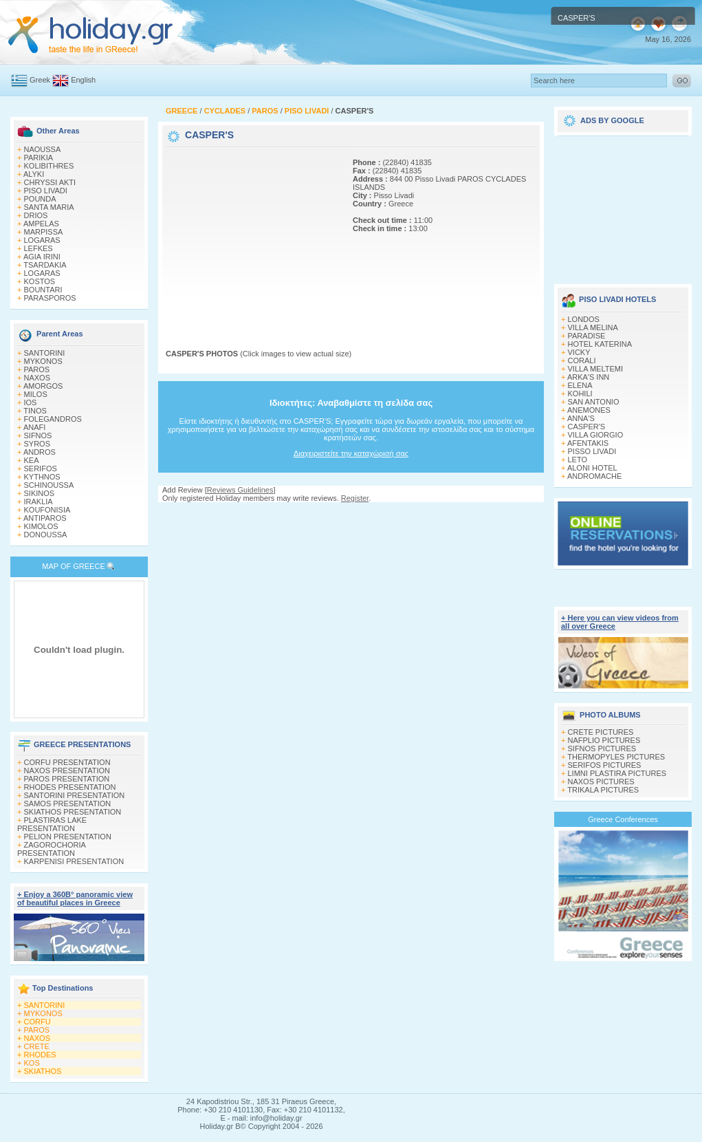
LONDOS (584, 319)
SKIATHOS (43, 1071)
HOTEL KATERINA (600, 344)
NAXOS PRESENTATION (67, 770)
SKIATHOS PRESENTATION (73, 812)
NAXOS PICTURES (601, 781)
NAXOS (37, 378)
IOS (30, 402)
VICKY (579, 352)
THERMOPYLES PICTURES (616, 757)
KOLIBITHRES (49, 166)
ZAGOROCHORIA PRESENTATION (51, 849)
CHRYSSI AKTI (50, 182)
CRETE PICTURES (601, 732)
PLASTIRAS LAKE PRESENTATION (52, 824)
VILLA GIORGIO (596, 435)
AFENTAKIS (587, 443)
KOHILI (580, 393)
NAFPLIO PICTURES (604, 740)
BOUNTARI (43, 290)
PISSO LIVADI (592, 451)
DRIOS (36, 215)
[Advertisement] (252, 236)
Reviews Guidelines (240, 490)
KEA (31, 460)
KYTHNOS (42, 477)
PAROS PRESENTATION (67, 779)
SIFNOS (38, 435)
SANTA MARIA (49, 207)
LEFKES (38, 248)
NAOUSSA (42, 149)
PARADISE (587, 336)
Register (355, 498)
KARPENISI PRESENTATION (74, 861)
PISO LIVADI (45, 190)
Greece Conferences (623, 819)
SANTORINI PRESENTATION (74, 795)
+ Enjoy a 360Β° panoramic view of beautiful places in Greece (75, 898)
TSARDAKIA (44, 265)
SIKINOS (39, 493)
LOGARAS (42, 240)
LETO (578, 459)
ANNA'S (581, 418)
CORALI (582, 360)
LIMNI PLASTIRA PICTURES (617, 773)
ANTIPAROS (45, 518)
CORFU (37, 1021)
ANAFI (34, 427)
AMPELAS (41, 223)
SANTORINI (44, 353)
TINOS (35, 411)
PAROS (37, 369)
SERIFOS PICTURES (604, 765)
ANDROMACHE (594, 476)
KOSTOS (40, 281)
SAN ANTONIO (593, 402)
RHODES (40, 1055)
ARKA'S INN (588, 377)
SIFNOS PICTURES (602, 748)
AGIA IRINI (42, 256)
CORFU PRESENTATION (67, 762)
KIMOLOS (41, 526)
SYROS (37, 444)
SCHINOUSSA (49, 485)
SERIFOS (40, 468)
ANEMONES (589, 410)
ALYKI (33, 174)
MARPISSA (43, 232)
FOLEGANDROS (53, 419)
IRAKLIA (38, 501)
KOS (32, 1063)
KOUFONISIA (47, 510)
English (83, 80)
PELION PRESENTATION (67, 836)
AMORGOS (43, 386)
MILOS (35, 394)
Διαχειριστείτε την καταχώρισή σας (351, 453)
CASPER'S (587, 426)
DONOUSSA (45, 534)
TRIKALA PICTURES (603, 790)
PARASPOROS (50, 298)
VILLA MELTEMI (596, 369)
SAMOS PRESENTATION (67, 803)
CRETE (37, 1046)
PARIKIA (39, 157)
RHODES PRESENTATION (70, 787)
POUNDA (40, 199)
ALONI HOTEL (592, 468)
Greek (40, 80)
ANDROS (39, 452)
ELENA (580, 385)
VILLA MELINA (593, 327)
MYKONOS (43, 361)
